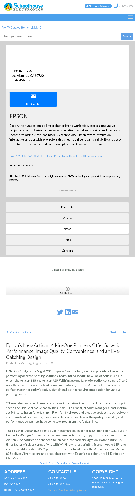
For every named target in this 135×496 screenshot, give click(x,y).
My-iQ (36, 27)
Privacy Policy (63, 463)
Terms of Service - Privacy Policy (67, 490)
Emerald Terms (47, 463)
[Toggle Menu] (130, 17)
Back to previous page (67, 270)
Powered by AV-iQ (80, 463)
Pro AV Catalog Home (15, 27)
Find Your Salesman (99, 6)
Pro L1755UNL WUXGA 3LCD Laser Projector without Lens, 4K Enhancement (56, 155)
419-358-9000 (126, 6)
